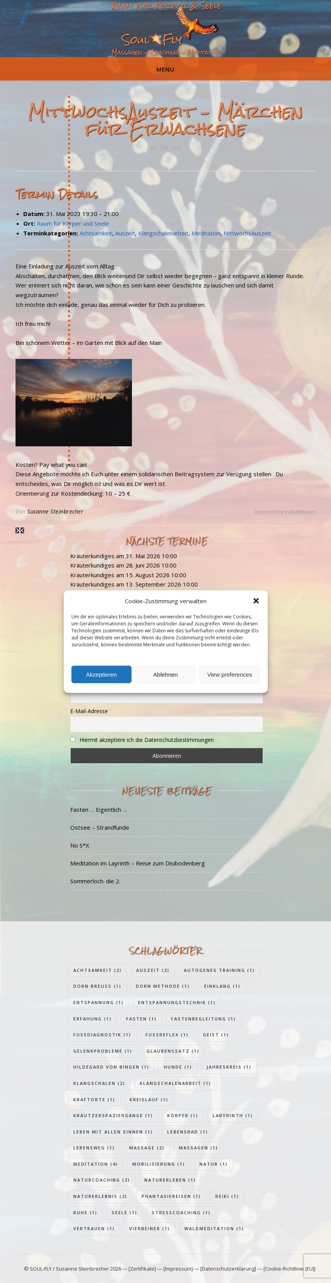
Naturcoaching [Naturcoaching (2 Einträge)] (101, 1180)
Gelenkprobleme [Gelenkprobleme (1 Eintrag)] (102, 1051)
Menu (165, 69)
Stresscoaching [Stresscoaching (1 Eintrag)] (181, 1212)
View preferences (229, 674)
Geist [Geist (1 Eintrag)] (216, 1035)
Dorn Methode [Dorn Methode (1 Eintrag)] (163, 986)
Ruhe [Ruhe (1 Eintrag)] (85, 1212)
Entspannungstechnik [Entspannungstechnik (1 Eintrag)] (177, 1002)
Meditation (206, 233)
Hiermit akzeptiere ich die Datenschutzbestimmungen (147, 739)
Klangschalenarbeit (163, 233)
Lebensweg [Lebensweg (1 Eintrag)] (94, 1148)
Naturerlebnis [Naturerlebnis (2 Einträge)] (100, 1196)
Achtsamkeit (96, 233)
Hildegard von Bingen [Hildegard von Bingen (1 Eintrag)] (111, 1067)
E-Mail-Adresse (89, 711)
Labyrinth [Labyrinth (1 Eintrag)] (233, 1115)
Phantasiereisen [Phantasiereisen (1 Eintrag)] (171, 1196)
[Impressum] (178, 1268)
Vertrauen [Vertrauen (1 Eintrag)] (94, 1228)
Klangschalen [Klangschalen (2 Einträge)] (99, 1083)
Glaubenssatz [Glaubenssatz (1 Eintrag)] (173, 1051)
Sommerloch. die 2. (95, 881)
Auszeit (125, 233)
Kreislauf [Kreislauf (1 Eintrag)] (149, 1099)
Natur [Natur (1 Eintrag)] (213, 1164)
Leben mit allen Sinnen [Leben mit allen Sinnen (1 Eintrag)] (113, 1132)
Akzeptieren (101, 674)
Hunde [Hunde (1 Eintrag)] (178, 1067)
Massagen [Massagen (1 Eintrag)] (198, 1148)
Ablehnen (165, 674)
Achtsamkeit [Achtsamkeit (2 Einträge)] (97, 970)
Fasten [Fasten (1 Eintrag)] (141, 1019)
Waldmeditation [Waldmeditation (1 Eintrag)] (214, 1228)
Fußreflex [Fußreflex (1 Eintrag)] (167, 1035)
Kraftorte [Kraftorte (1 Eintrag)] (94, 1099)
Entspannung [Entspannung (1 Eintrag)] (98, 1002)
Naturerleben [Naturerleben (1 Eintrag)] (170, 1180)
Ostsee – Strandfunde (99, 827)
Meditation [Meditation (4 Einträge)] (95, 1164)
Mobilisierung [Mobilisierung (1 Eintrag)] (158, 1164)
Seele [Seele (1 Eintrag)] (124, 1212)
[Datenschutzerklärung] (228, 1268)
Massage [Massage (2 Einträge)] (147, 1148)
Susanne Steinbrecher (55, 511)
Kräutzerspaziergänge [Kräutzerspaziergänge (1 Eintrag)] (113, 1115)
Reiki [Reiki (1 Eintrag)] (227, 1196)
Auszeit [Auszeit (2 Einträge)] (153, 970)
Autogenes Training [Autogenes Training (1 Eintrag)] (219, 970)
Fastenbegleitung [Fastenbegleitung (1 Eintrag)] (203, 1019)
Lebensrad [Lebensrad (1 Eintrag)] (187, 1132)
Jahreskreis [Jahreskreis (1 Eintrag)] (228, 1067)
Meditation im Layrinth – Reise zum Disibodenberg (137, 863)
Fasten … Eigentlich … (98, 809)
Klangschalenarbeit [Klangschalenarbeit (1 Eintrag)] (175, 1083)
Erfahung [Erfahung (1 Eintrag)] (92, 1019)
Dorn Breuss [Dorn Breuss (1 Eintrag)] (97, 986)
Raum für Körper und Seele (73, 223)
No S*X (79, 845)
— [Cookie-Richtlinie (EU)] (285, 1268)
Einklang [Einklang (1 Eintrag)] (222, 986)
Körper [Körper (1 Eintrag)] (182, 1115)
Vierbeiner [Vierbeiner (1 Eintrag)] (149, 1228)
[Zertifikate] (142, 1268)
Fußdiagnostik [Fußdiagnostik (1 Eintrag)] (102, 1035)
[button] (256, 601)
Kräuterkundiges (92, 556)
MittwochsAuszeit (247, 233)
